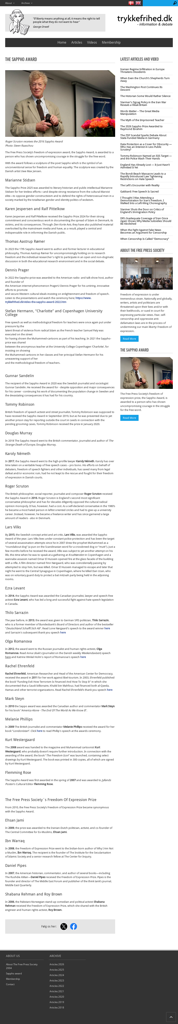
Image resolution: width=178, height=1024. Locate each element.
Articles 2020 (57, 996)
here (107, 628)
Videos (92, 42)
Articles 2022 (57, 986)
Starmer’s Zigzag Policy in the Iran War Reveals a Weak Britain (143, 104)
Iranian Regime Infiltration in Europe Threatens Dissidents (142, 70)
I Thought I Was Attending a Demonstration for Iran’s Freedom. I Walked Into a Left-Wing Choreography (143, 200)
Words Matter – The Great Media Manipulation (139, 112)
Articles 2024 (57, 975)
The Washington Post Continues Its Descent (141, 88)
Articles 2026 (57, 964)
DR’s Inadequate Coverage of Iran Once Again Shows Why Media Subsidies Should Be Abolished (145, 221)
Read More (129, 338)
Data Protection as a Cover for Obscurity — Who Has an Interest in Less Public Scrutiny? (146, 147)
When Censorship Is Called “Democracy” (144, 238)
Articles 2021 (57, 991)
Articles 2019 (57, 1002)
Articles (76, 42)
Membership (111, 42)
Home (61, 42)
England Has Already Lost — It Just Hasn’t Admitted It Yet (145, 166)
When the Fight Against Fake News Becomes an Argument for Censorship (143, 231)
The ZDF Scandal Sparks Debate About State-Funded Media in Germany (143, 137)
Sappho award (14, 973)
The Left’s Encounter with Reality (139, 185)
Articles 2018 (57, 1007)
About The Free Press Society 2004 (22, 966)
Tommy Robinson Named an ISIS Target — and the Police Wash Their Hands (146, 157)
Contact (10, 984)
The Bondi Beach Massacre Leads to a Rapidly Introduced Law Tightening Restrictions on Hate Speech (143, 176)
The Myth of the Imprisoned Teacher (142, 120)
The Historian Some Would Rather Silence (145, 96)
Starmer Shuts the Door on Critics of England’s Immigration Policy (142, 211)
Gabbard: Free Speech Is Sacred (139, 191)
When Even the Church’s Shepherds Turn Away (145, 79)
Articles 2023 (57, 980)
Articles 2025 (57, 969)
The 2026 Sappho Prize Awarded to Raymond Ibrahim (141, 128)
